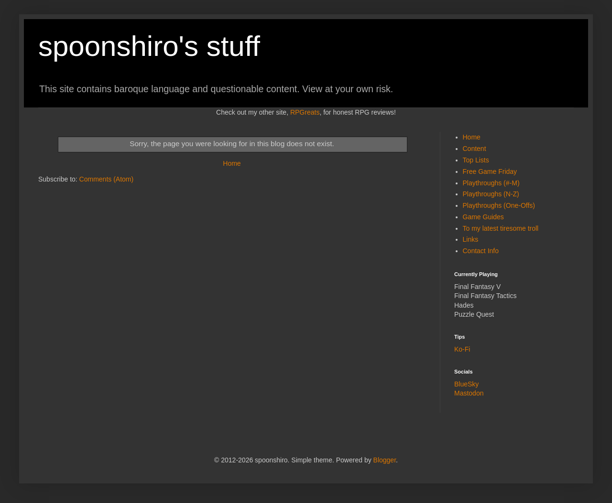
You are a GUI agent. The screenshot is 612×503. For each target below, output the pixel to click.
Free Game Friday (490, 171)
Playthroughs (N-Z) (491, 194)
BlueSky (466, 384)
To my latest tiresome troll (501, 228)
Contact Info (481, 251)
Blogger (384, 460)
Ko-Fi (462, 349)
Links (471, 239)
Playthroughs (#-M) (491, 183)
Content (474, 148)
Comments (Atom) (106, 179)
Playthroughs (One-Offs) (499, 205)
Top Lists (476, 160)
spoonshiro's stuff (149, 46)
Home (231, 163)
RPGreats (304, 112)
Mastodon (468, 393)
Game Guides (483, 217)
